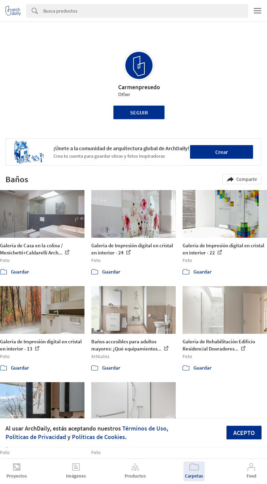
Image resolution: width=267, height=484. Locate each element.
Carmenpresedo (139, 87)
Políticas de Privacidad (35, 437)
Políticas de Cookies (98, 437)
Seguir (139, 112)
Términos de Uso (144, 428)
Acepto (244, 433)
